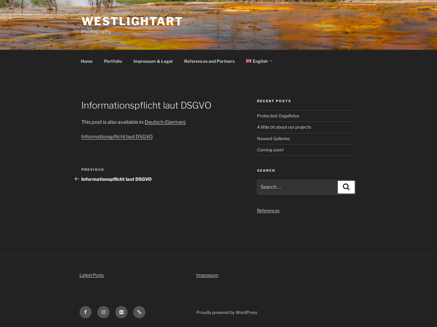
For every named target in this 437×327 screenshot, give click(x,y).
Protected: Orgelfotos (278, 115)
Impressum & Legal (153, 61)
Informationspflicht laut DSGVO (117, 137)
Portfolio (113, 61)
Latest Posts (92, 275)
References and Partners (209, 61)
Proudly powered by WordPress (226, 312)
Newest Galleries (273, 138)
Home (87, 61)
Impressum (207, 275)
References (268, 210)
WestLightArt (132, 21)
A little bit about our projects (284, 127)
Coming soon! (270, 149)
